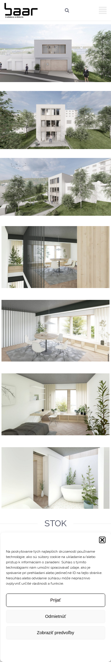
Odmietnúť (55, 616)
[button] (102, 540)
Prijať (55, 599)
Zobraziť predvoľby (55, 632)
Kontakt (99, 647)
